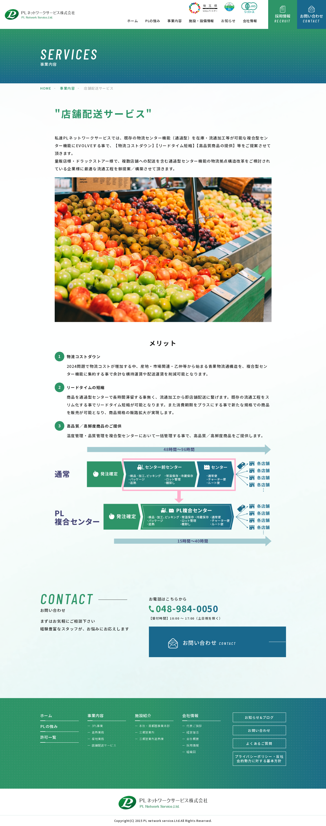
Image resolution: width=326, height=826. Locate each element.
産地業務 (98, 739)
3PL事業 (97, 726)
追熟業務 (98, 732)
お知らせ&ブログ (259, 717)
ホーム (132, 21)
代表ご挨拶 (194, 726)
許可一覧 (48, 737)
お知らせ (228, 21)
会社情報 (250, 21)
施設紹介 (143, 715)
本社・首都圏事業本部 (154, 726)
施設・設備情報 (201, 21)
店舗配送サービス (104, 745)
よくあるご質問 (259, 743)
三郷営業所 (147, 732)
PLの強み (152, 21)
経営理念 (192, 732)
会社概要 (192, 739)
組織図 (191, 752)
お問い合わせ (259, 730)
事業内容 (174, 21)
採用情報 (192, 745)
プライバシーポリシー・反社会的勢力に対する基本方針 (259, 758)
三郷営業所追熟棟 (151, 739)
